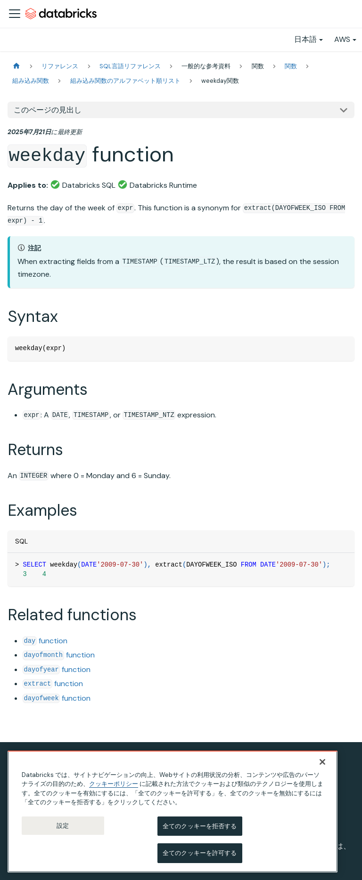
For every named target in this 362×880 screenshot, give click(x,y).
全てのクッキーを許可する (200, 853)
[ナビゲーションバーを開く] (15, 14)
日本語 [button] (305, 39)
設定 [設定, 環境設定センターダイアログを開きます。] (63, 826)
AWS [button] (342, 39)
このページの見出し (48, 110)
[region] (172, 811)
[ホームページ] (16, 66)
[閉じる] (322, 762)
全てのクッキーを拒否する (200, 826)
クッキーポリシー (113, 784)
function (45, 641)
